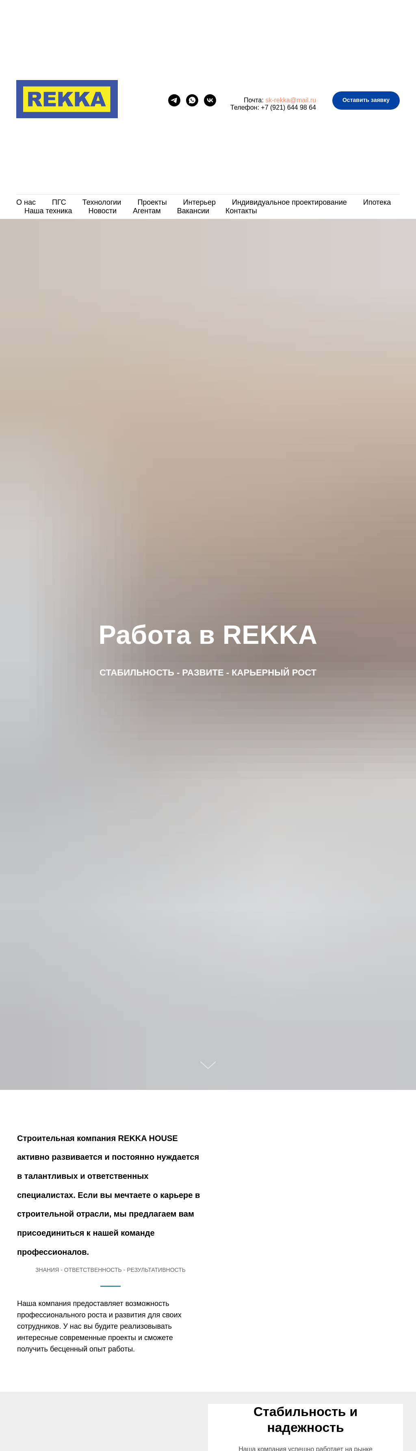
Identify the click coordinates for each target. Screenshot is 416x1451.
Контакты (241, 211)
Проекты (152, 202)
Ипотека (377, 202)
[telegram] (174, 100)
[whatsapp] (192, 100)
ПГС (59, 202)
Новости (102, 211)
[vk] (210, 100)
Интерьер (199, 202)
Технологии (101, 202)
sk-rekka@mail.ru (290, 100)
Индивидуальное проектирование (289, 202)
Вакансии (193, 211)
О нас (26, 202)
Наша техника (48, 211)
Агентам (147, 211)
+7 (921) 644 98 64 (288, 107)
